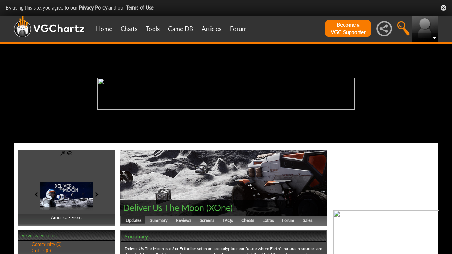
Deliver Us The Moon (163, 207)
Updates (133, 220)
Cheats (247, 220)
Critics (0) (41, 250)
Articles (211, 28)
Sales (307, 220)
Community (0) (46, 244)
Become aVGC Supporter (348, 28)
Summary (158, 220)
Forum (238, 28)
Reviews (183, 220)
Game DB (180, 28)
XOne (219, 207)
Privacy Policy (93, 8)
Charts (129, 28)
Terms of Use (139, 8)
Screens (207, 220)
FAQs (227, 220)
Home (104, 28)
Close (443, 8)
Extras (268, 220)
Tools (153, 28)
